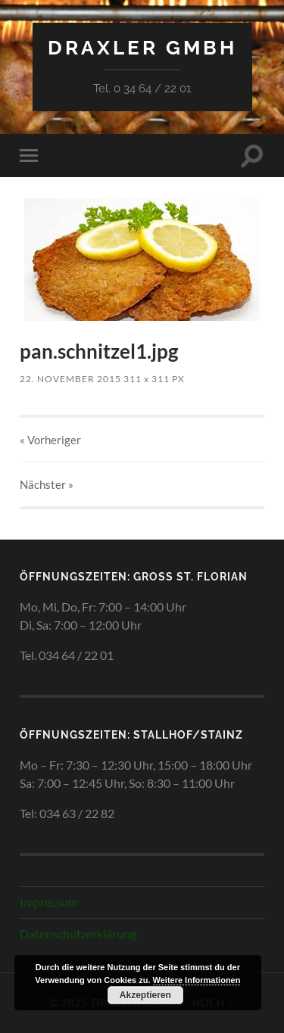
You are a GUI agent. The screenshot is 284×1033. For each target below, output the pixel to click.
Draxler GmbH (142, 47)
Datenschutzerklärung (78, 933)
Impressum (49, 902)
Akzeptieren (145, 995)
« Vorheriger (50, 439)
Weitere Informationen (197, 980)
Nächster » (46, 484)
